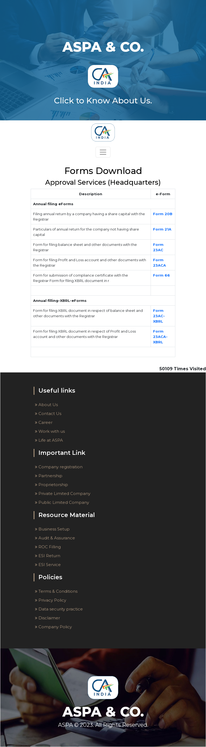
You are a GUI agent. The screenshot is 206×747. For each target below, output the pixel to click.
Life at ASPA (49, 440)
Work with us (50, 431)
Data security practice (59, 609)
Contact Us (48, 413)
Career (43, 422)
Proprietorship (51, 484)
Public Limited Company (62, 502)
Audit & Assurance (55, 537)
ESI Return (47, 555)
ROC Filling (48, 546)
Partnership (48, 475)
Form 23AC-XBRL (159, 315)
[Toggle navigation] (103, 152)
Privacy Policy (50, 600)
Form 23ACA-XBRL (160, 336)
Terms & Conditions (56, 591)
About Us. (132, 101)
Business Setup (52, 529)
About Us (46, 404)
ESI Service (48, 564)
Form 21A (162, 229)
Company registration (59, 466)
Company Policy (53, 626)
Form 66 (161, 275)
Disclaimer (47, 617)
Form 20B (162, 214)
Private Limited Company (62, 493)
